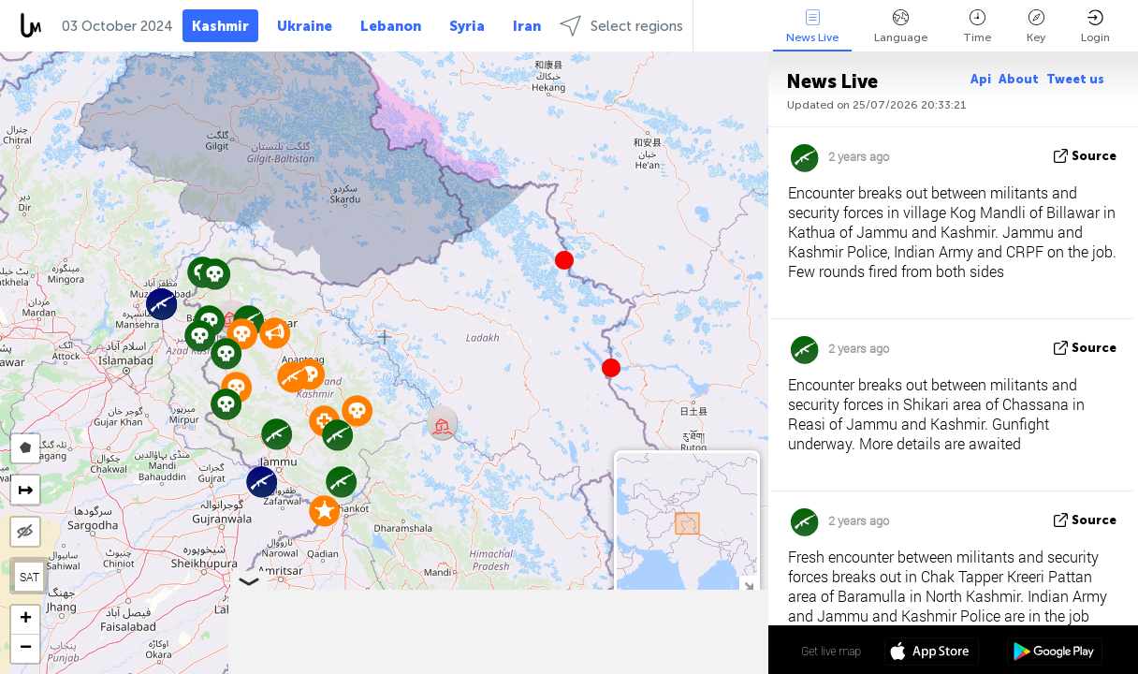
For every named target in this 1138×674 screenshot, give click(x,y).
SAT (29, 576)
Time (977, 26)
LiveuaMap (593, 665)
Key (1036, 26)
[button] (611, 368)
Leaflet (474, 665)
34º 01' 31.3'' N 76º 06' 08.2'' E (695, 650)
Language (900, 26)
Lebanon (390, 26)
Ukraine (304, 26)
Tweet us (1075, 79)
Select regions (621, 26)
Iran (527, 26)
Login (1095, 26)
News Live (812, 26)
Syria (467, 26)
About (1019, 79)
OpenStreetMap (661, 665)
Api (980, 79)
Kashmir (220, 26)
